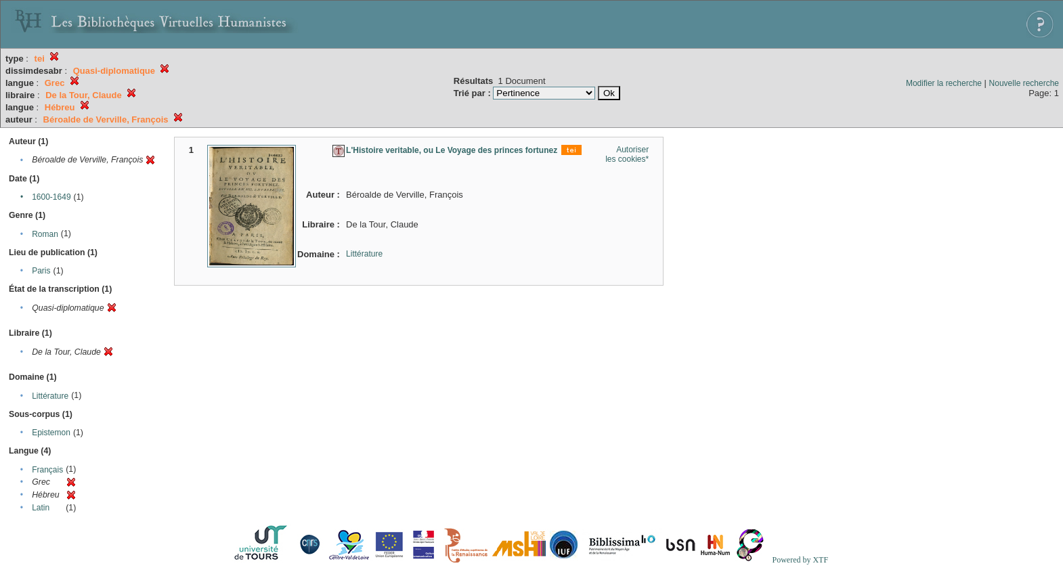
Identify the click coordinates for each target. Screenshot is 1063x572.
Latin (40, 507)
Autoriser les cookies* (627, 154)
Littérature (50, 396)
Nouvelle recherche (1024, 83)
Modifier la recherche (944, 83)
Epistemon (51, 432)
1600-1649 (51, 197)
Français (47, 470)
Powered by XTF (800, 560)
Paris (41, 271)
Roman (45, 234)
